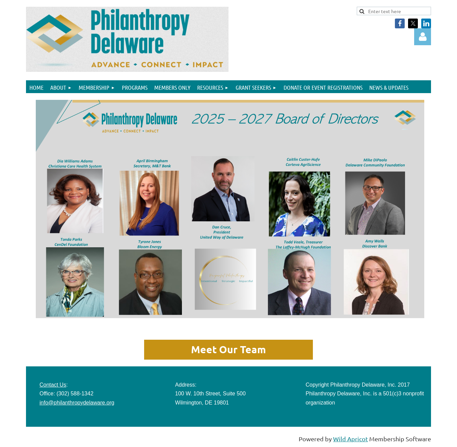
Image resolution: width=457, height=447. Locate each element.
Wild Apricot (350, 438)
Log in (422, 36)
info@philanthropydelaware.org (76, 403)
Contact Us (52, 385)
